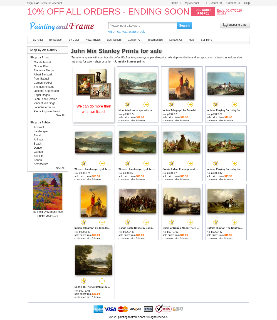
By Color (74, 39)
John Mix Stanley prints (129, 61)
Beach (38, 143)
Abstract (39, 127)
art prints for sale (82, 61)
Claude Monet (42, 62)
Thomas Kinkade (44, 86)
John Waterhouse (44, 107)
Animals (39, 139)
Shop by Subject (41, 122)
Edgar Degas (42, 95)
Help (247, 3)
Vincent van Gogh (44, 103)
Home (174, 3)
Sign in (31, 3)
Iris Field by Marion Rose (48, 211)
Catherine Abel (43, 82)
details (221, 13)
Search (184, 25)
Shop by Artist (39, 57)
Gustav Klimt (41, 66)
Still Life (38, 156)
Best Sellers (114, 39)
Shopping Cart (237, 24)
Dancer (38, 147)
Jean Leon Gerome (45, 99)
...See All (59, 115)
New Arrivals (93, 39)
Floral (37, 135)
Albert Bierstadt (43, 74)
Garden (38, 151)
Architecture (41, 164)
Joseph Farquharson (46, 90)
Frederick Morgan (44, 70)
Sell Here (206, 39)
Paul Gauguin (42, 78)
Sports (38, 160)
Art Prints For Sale (62, 25)
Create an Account (51, 3)
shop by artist (103, 61)
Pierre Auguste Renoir (47, 111)
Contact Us (233, 3)
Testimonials (155, 39)
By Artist (38, 39)
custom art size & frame (132, 120)
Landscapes (41, 131)
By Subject (55, 39)
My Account (193, 3)
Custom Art (215, 3)
